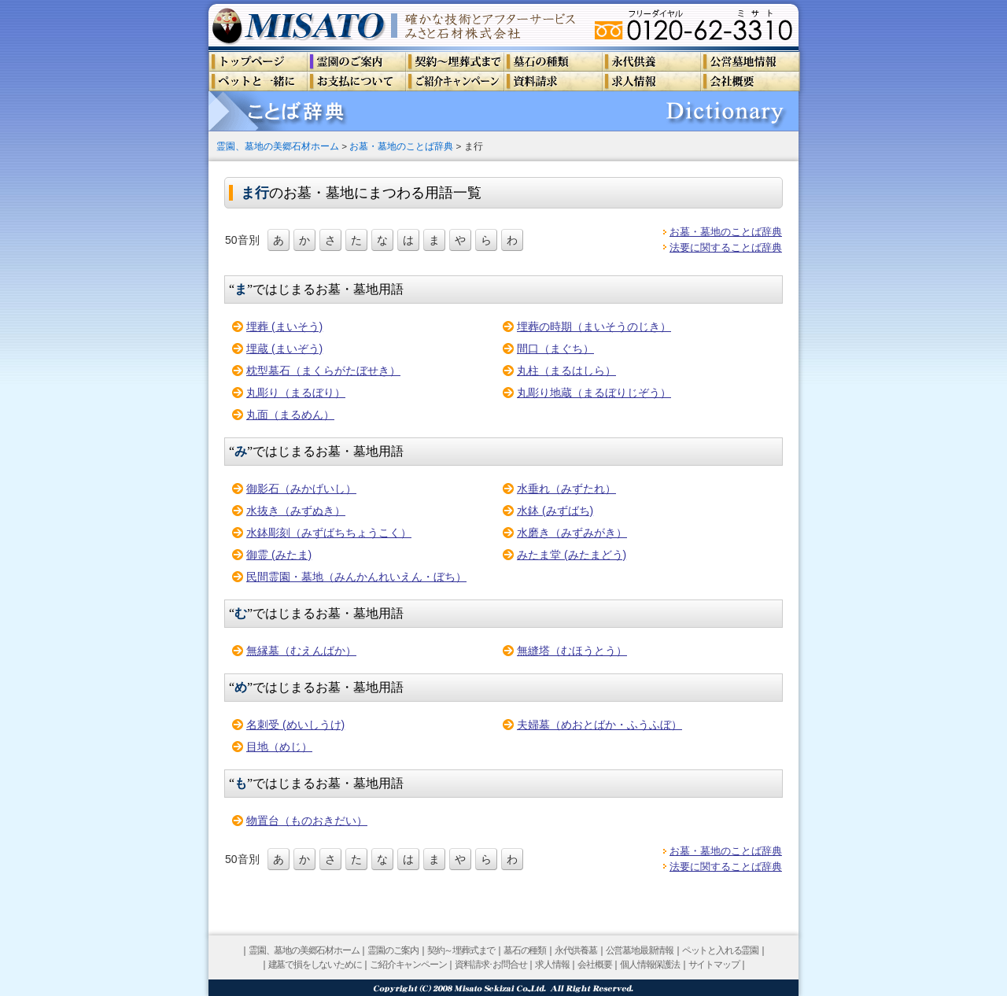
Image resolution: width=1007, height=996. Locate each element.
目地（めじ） (279, 746)
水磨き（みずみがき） (572, 532)
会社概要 (594, 964)
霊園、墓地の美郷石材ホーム (277, 146)
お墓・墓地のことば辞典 (401, 146)
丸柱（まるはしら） (566, 370)
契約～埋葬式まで (461, 950)
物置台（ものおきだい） (306, 820)
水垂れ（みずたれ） (566, 488)
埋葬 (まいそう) (284, 326)
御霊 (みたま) (279, 554)
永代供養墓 (576, 950)
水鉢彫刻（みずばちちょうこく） (328, 532)
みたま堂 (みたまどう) (571, 554)
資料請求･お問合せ (490, 964)
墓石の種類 (525, 950)
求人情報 (552, 964)
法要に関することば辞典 (725, 247)
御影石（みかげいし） (301, 488)
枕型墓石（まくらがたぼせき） (323, 370)
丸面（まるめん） (290, 414)
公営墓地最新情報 (639, 950)
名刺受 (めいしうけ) (295, 724)
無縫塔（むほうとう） (572, 650)
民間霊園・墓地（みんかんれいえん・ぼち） (356, 576)
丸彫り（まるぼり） (295, 392)
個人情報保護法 (650, 964)
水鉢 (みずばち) (555, 510)
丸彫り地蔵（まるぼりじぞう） (594, 392)
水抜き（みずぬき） (295, 510)
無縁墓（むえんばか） (301, 650)
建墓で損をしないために (315, 964)
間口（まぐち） (555, 348)
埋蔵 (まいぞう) (284, 348)
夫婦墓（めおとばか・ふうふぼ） (599, 724)
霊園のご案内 (393, 950)
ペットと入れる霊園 (720, 950)
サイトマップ (714, 964)
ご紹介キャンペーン (408, 964)
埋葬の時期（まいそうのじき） (594, 326)
